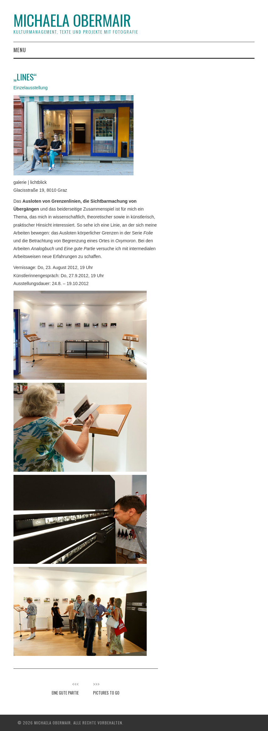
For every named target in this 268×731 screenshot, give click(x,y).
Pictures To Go (106, 693)
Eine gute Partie (65, 693)
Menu (19, 50)
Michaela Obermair (72, 20)
